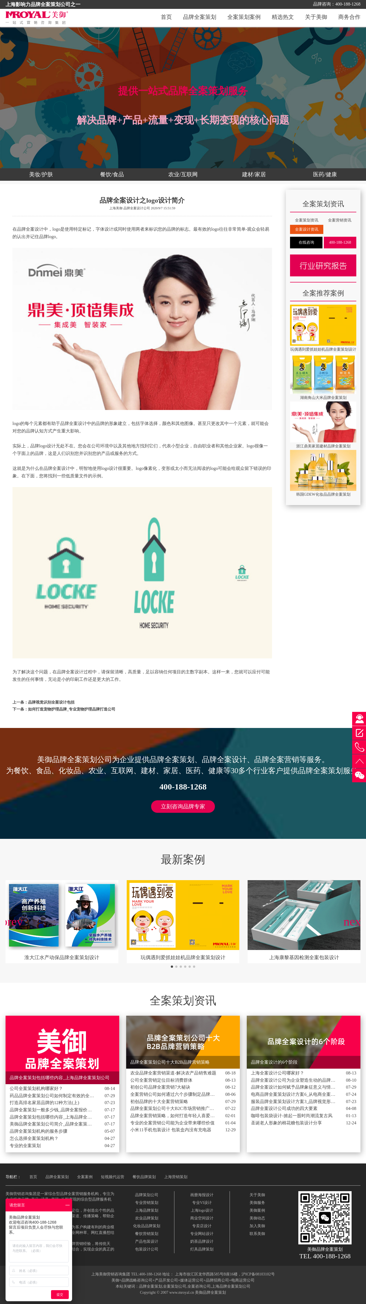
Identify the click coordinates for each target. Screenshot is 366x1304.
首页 (166, 17)
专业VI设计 (202, 1203)
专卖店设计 (202, 1226)
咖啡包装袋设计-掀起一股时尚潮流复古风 (291, 1115)
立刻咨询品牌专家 (183, 806)
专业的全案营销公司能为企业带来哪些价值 (172, 1122)
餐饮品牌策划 (144, 1177)
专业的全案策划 (25, 1145)
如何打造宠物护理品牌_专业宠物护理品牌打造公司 (71, 709)
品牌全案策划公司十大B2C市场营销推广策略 (173, 1108)
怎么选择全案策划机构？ (34, 1138)
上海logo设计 (202, 1210)
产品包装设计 (146, 1241)
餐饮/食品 (112, 174)
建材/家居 (254, 174)
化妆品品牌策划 (146, 1226)
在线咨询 (306, 242)
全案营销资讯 (339, 220)
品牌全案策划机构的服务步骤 (38, 1131)
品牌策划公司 (146, 1195)
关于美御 (316, 17)
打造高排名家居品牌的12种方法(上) (44, 1102)
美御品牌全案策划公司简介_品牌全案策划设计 (53, 1124)
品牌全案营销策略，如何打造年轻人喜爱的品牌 (173, 1115)
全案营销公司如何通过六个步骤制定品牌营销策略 (173, 1094)
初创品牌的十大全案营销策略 (159, 1101)
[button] (172, 967)
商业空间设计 (202, 1218)
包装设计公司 (146, 1249)
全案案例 (85, 1177)
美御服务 (257, 1203)
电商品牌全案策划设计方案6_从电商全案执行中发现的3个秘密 (294, 1094)
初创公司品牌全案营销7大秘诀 (160, 1087)
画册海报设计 (202, 1195)
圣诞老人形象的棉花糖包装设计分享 (286, 1122)
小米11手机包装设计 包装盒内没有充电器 (170, 1129)
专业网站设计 (202, 1234)
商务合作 (349, 17)
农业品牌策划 (146, 1218)
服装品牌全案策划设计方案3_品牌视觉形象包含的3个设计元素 (294, 1101)
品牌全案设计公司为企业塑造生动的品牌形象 (294, 1080)
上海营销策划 (175, 1177)
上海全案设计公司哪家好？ (277, 1073)
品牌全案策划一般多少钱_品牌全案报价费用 (53, 1109)
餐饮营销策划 (146, 1234)
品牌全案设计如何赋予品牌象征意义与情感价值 (294, 1087)
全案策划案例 (244, 17)
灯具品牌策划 (202, 1249)
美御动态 (257, 1218)
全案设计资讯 (306, 229)
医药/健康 (325, 174)
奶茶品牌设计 (202, 1241)
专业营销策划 (146, 1203)
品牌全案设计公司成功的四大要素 (284, 1108)
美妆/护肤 (41, 174)
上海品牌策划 (146, 1210)
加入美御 (257, 1226)
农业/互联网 (183, 174)
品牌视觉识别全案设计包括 (51, 702)
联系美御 (257, 1234)
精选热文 (283, 17)
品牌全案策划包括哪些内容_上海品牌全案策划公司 (53, 1117)
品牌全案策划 (199, 17)
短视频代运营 (112, 1177)
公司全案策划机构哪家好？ (36, 1088)
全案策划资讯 (306, 220)
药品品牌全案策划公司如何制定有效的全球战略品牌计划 (53, 1095)
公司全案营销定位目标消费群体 (161, 1080)
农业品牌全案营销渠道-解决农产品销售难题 (173, 1073)
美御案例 (257, 1210)
